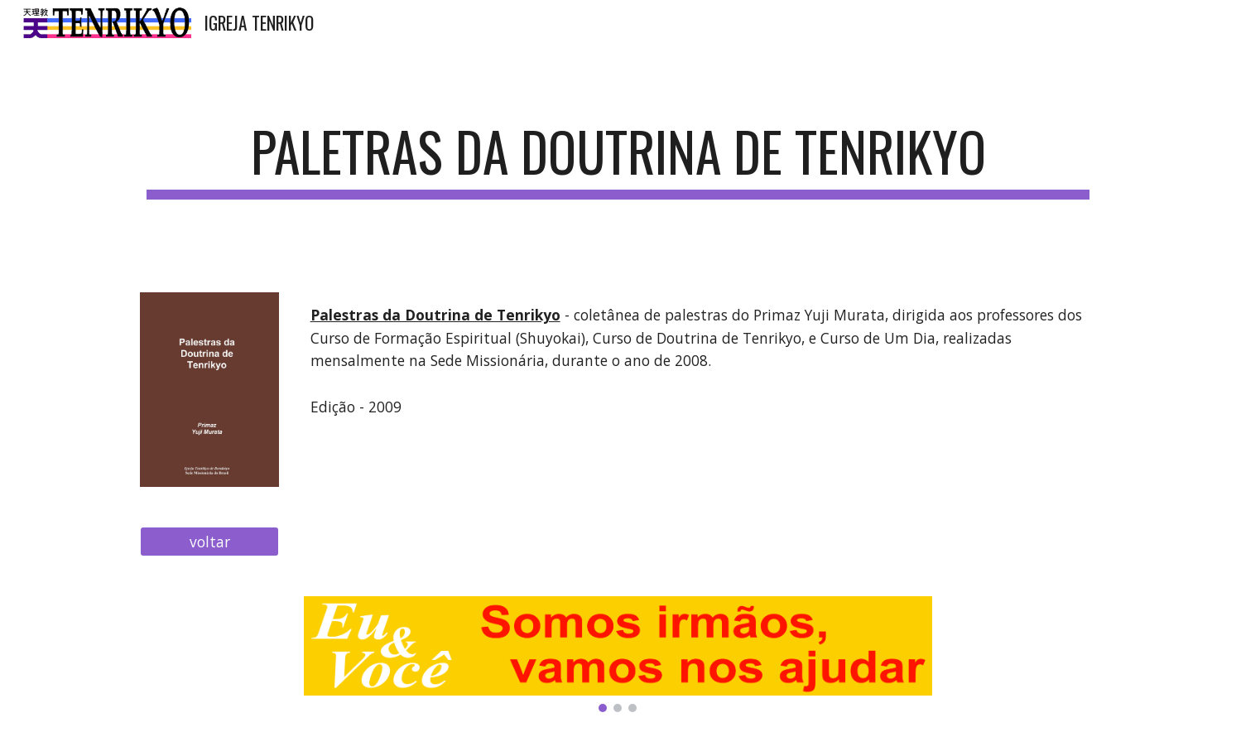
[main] (617, 159)
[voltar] (209, 542)
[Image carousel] (618, 654)
